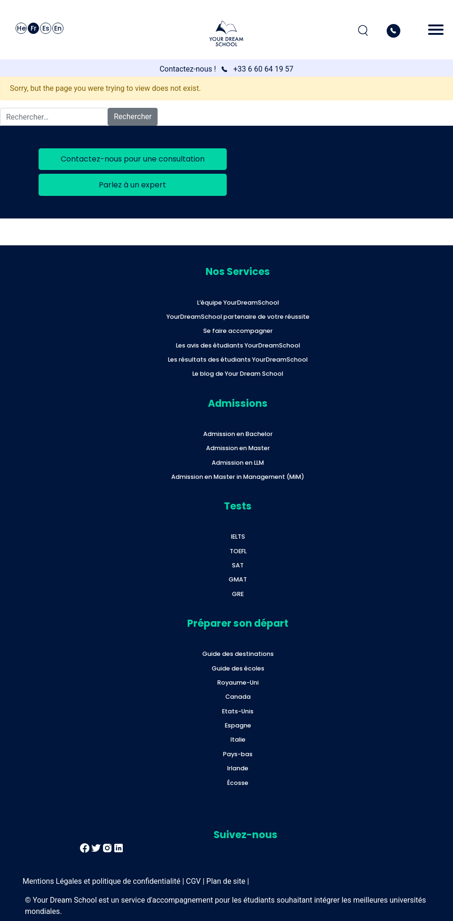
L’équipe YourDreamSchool (238, 303)
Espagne (238, 725)
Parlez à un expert (132, 184)
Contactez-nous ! (187, 69)
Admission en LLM (238, 463)
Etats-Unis (238, 711)
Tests (238, 506)
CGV (193, 881)
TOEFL (238, 551)
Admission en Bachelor (238, 434)
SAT (238, 565)
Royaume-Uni (238, 683)
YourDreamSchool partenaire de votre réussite (238, 317)
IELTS (238, 537)
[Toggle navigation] (435, 31)
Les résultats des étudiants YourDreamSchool (238, 359)
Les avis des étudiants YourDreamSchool (238, 345)
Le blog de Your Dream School (237, 374)
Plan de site (226, 881)
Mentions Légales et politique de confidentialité (101, 881)
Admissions (238, 403)
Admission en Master (238, 448)
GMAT (238, 579)
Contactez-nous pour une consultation (133, 159)
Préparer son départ (237, 623)
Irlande (237, 768)
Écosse (237, 783)
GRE (238, 594)
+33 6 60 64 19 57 (263, 69)
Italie (238, 739)
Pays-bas (238, 754)
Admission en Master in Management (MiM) (237, 477)
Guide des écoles (238, 668)
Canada (238, 697)
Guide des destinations (238, 654)
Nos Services (238, 271)
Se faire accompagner (238, 331)
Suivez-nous (246, 834)
